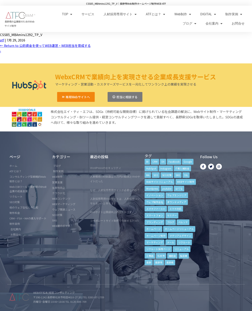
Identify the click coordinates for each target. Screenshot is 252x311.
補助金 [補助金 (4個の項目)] (172, 255)
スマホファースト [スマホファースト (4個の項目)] (155, 208)
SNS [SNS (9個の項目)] (178, 175)
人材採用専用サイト (120, 14)
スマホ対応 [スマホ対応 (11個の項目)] (175, 208)
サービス (87, 14)
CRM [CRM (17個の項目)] (154, 161)
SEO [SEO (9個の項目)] (155, 175)
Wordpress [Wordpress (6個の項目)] (152, 188)
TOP (67, 14)
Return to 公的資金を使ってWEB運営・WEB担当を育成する (45, 45)
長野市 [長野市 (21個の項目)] (158, 262)
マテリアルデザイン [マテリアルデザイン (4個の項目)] (180, 235)
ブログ (189, 23)
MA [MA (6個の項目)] (147, 175)
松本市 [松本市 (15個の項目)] (161, 255)
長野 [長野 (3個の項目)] (148, 262)
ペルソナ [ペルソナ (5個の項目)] (183, 222)
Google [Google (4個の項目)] (188, 161)
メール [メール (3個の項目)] (170, 242)
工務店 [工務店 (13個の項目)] (149, 255)
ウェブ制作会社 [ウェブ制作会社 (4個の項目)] (154, 202)
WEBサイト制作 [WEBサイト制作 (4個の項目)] (185, 181)
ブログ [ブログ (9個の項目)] (170, 222)
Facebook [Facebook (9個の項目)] (174, 161)
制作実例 (233, 14)
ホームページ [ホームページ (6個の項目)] (153, 228)
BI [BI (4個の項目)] (147, 161)
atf (2, 40)
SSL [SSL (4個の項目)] (186, 175)
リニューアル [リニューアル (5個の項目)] (181, 249)
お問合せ (238, 23)
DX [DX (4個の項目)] (163, 161)
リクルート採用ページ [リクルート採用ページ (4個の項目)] (158, 249)
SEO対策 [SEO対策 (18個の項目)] (167, 175)
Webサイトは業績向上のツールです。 (112, 212)
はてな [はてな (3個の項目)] (179, 188)
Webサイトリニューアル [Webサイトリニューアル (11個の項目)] (159, 181)
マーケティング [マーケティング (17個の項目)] (154, 242)
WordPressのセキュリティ (105, 167)
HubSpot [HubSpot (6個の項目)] (151, 168)
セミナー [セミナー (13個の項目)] (172, 215)
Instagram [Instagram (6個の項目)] (165, 168)
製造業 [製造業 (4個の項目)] (183, 255)
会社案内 (214, 23)
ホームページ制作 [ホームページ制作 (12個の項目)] (156, 235)
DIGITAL (208, 14)
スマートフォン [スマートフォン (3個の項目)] (154, 215)
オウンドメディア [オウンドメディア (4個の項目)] (176, 202)
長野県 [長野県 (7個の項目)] (170, 262)
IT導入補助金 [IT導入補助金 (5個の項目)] (182, 168)
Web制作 (182, 14)
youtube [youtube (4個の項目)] (166, 188)
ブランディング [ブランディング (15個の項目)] (154, 222)
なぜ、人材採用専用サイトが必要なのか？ (115, 190)
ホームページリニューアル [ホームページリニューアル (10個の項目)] (179, 228)
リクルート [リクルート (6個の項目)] (184, 242)
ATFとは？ (155, 14)
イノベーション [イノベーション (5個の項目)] (154, 195)
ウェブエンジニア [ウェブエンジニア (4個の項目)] (176, 195)
